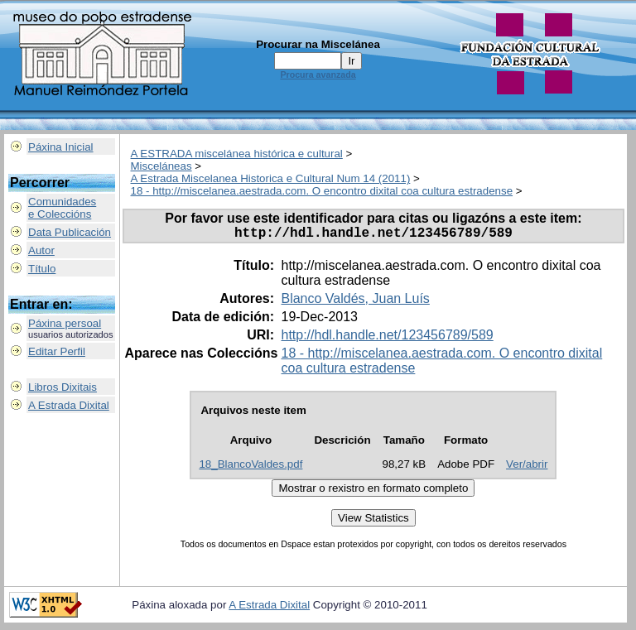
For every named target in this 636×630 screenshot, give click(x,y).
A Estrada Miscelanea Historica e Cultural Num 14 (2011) (271, 178)
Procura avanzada (317, 74)
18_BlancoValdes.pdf (250, 467)
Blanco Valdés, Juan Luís (355, 302)
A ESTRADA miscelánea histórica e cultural (237, 153)
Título (41, 268)
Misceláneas (161, 166)
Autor (41, 250)
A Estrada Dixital (68, 405)
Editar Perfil (56, 351)
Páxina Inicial (61, 147)
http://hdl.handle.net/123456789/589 (387, 338)
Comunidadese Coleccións (62, 207)
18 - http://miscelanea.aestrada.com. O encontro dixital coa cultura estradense (322, 191)
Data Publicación (69, 232)
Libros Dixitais (62, 387)
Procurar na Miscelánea (318, 44)
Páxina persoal (64, 323)
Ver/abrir (526, 467)
